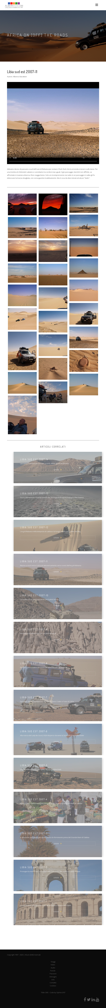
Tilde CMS (44, 992)
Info (53, 979)
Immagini (53, 977)
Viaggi (53, 962)
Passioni (53, 973)
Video (53, 964)
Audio (53, 968)
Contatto (53, 982)
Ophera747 (61, 992)
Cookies (53, 986)
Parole (52, 971)
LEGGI (62, 470)
